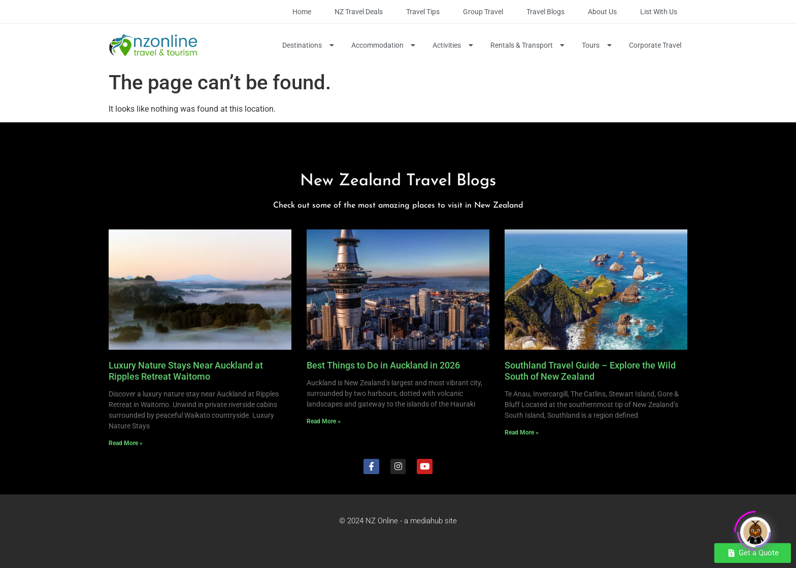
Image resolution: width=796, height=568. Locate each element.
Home (301, 12)
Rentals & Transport (528, 45)
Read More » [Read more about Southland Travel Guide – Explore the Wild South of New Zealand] (522, 432)
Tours (598, 45)
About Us (602, 12)
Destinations (309, 45)
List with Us (658, 12)
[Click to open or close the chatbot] (755, 529)
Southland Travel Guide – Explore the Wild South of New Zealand (590, 371)
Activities (454, 45)
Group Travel (483, 12)
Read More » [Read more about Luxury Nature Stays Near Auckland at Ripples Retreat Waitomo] (126, 443)
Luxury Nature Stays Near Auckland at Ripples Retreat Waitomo (186, 371)
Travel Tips (423, 12)
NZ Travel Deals (359, 12)
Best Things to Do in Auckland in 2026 (383, 365)
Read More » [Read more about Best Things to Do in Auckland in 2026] (324, 421)
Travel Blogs (545, 12)
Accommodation (384, 45)
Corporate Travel (655, 45)
